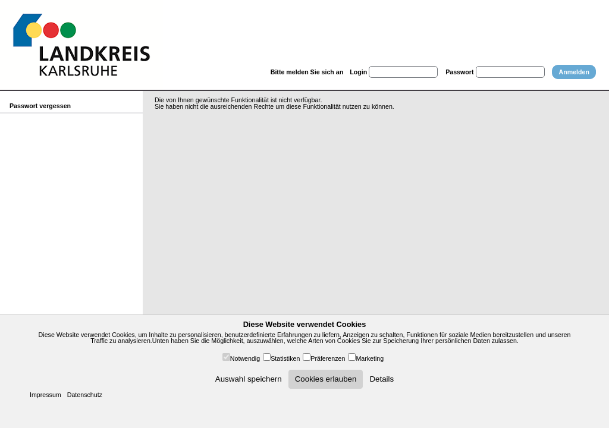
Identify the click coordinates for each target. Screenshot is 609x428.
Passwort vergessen (40, 105)
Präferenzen (327, 358)
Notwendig (245, 358)
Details (381, 378)
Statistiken (285, 358)
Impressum (45, 394)
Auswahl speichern (248, 378)
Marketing (370, 358)
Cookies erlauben (326, 378)
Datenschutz (84, 394)
